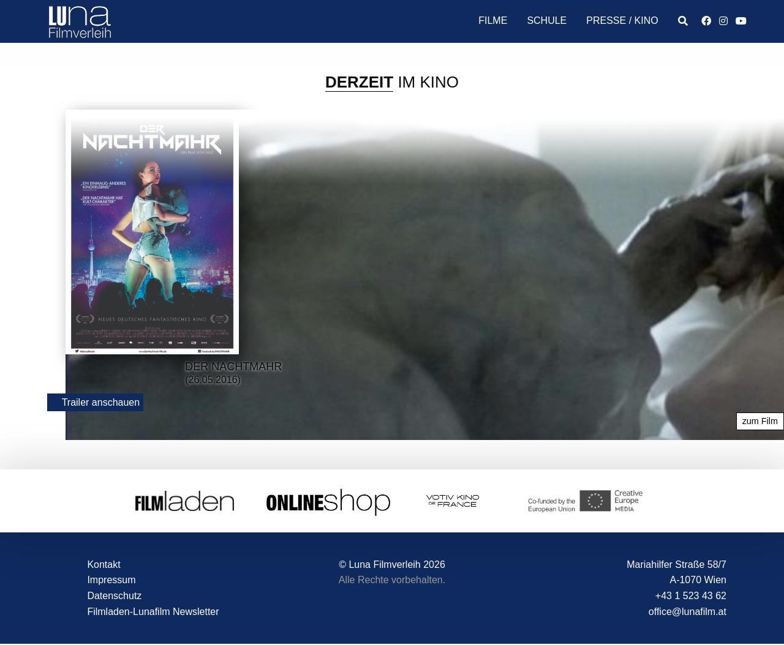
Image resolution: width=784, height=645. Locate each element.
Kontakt (103, 564)
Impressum (111, 580)
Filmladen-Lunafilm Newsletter (153, 611)
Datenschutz (114, 596)
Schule (547, 20)
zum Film (760, 421)
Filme (492, 20)
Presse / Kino (622, 20)
